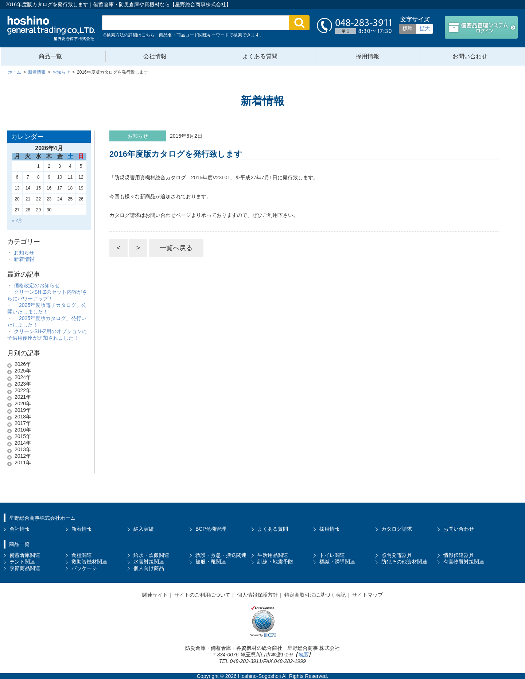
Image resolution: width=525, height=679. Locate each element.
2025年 (23, 371)
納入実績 (143, 529)
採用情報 (367, 56)
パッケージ (84, 568)
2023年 (23, 384)
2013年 (23, 449)
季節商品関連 (24, 568)
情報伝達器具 (458, 555)
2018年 (23, 417)
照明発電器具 (396, 555)
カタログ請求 (396, 529)
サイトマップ (367, 595)
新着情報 (24, 259)
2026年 (23, 364)
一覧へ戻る (176, 247)
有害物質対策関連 (463, 562)
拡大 (425, 28)
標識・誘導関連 (337, 562)
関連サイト (155, 595)
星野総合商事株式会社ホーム (42, 518)
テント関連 (22, 562)
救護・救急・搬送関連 (220, 555)
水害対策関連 (148, 562)
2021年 (23, 397)
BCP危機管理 (210, 529)
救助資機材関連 (89, 562)
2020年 (23, 403)
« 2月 (17, 220)
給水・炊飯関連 (151, 555)
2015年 (23, 436)
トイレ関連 (332, 555)
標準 (407, 28)
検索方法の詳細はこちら (130, 35)
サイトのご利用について (202, 595)
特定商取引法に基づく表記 (315, 595)
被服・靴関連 (210, 562)
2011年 (23, 462)
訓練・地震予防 (275, 562)
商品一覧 (50, 56)
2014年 (23, 443)
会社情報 (155, 56)
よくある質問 (259, 56)
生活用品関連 (272, 555)
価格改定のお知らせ (37, 285)
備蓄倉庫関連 (24, 555)
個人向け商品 (148, 568)
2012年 (23, 456)
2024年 (23, 377)
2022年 (23, 390)
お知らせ (24, 252)
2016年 (23, 430)
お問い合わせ (469, 56)
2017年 (23, 423)
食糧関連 (81, 555)
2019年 (23, 410)
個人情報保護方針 (257, 595)
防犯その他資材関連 (404, 562)
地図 (303, 654)
